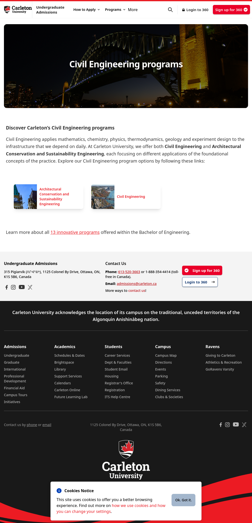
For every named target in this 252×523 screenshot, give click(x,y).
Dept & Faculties (118, 362)
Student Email (116, 369)
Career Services (117, 355)
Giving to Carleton (220, 355)
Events (160, 369)
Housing (112, 376)
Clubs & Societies (169, 396)
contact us (136, 290)
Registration (115, 390)
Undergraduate (16, 355)
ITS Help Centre (117, 396)
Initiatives (12, 401)
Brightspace (64, 362)
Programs (115, 9)
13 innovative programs (75, 232)
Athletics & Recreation (223, 362)
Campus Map (166, 355)
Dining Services (167, 390)
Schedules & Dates (69, 355)
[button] (173, 9)
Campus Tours (15, 394)
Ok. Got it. (183, 500)
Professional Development (15, 378)
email (46, 424)
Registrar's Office (119, 383)
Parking (161, 376)
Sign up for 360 (231, 9)
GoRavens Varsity (219, 369)
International (15, 369)
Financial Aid (14, 388)
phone (32, 424)
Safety (160, 383)
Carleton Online (67, 390)
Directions (163, 362)
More (133, 9)
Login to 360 (197, 9)
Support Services (68, 376)
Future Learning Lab (71, 396)
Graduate (11, 362)
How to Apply (86, 9)
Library (60, 369)
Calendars (62, 383)
